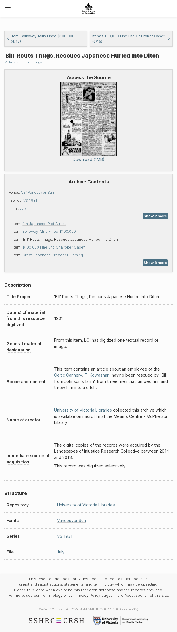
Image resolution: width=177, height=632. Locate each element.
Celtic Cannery (68, 375)
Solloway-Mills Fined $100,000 (49, 231)
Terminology (32, 62)
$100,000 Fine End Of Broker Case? (53, 247)
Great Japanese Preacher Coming (52, 255)
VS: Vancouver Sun (37, 192)
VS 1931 (30, 200)
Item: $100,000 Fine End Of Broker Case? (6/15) (131, 39)
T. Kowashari (96, 375)
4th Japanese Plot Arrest (44, 224)
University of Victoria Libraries (83, 410)
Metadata (11, 62)
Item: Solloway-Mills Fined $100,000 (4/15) (40, 39)
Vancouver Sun (71, 520)
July (23, 208)
